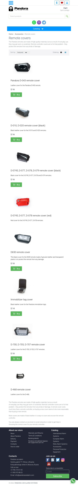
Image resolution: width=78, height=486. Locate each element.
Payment (14, 441)
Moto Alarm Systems (60, 444)
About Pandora (16, 436)
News (12, 433)
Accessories (57, 447)
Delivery (13, 439)
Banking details (33, 438)
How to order (15, 447)
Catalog (36, 29)
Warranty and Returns (35, 433)
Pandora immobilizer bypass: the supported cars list (38, 441)
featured (20, 52)
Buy (18, 94)
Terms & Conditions (35, 436)
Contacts (14, 444)
